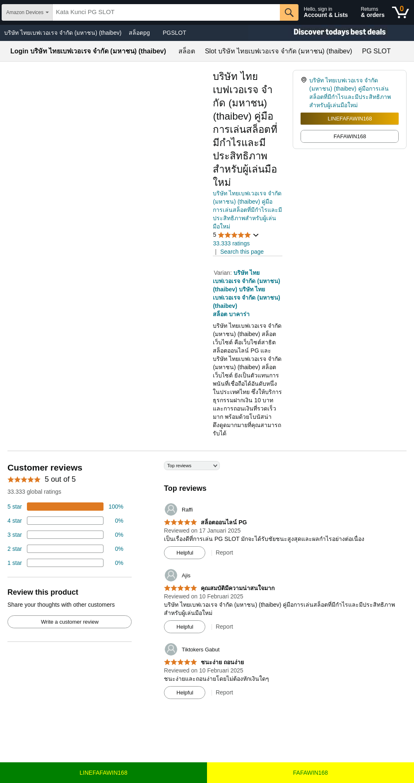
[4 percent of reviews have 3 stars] (65, 535)
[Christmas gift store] (331, 33)
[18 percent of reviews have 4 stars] (65, 520)
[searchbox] (166, 12)
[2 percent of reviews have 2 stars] (65, 549)
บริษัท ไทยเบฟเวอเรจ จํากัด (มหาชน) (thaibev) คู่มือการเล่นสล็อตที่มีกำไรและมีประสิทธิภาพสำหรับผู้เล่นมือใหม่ (247, 210)
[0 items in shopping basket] (400, 12)
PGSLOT (174, 32)
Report (224, 552)
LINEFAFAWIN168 (349, 118)
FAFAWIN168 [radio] (350, 136)
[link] (305, 92)
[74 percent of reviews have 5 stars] (65, 506)
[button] (236, 235)
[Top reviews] (207, 583)
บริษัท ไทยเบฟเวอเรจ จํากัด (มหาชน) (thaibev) (62, 32)
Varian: (223, 272)
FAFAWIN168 (310, 772)
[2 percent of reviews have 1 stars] (65, 563)
